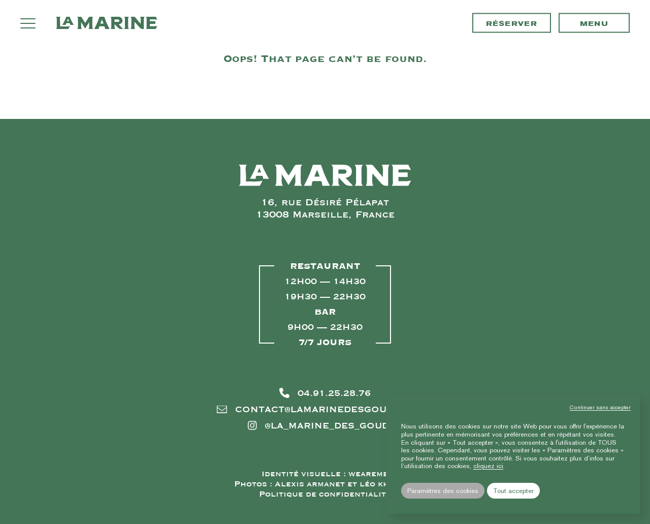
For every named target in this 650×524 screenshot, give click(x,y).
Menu (594, 23)
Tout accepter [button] (513, 491)
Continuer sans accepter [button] (600, 407)
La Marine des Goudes (106, 23)
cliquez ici (488, 466)
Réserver (511, 23)
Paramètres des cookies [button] (442, 491)
